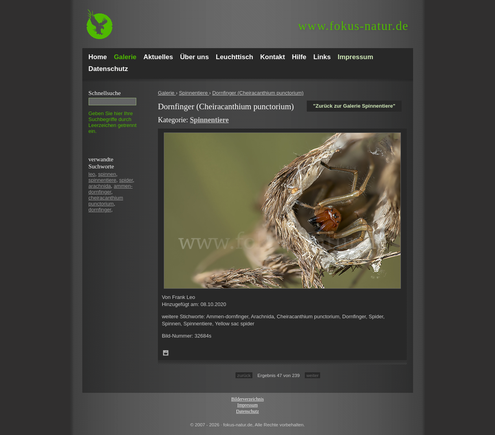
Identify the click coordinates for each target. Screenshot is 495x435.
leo (92, 174)
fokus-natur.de (353, 26)
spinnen (107, 174)
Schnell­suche (105, 93)
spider (126, 180)
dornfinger (100, 210)
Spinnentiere (194, 93)
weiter (312, 375)
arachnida (100, 186)
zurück (243, 375)
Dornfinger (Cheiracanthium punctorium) (258, 93)
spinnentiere (103, 180)
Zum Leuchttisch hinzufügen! (166, 353)
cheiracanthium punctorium (106, 201)
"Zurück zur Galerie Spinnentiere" (354, 106)
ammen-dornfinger (111, 189)
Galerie (167, 93)
